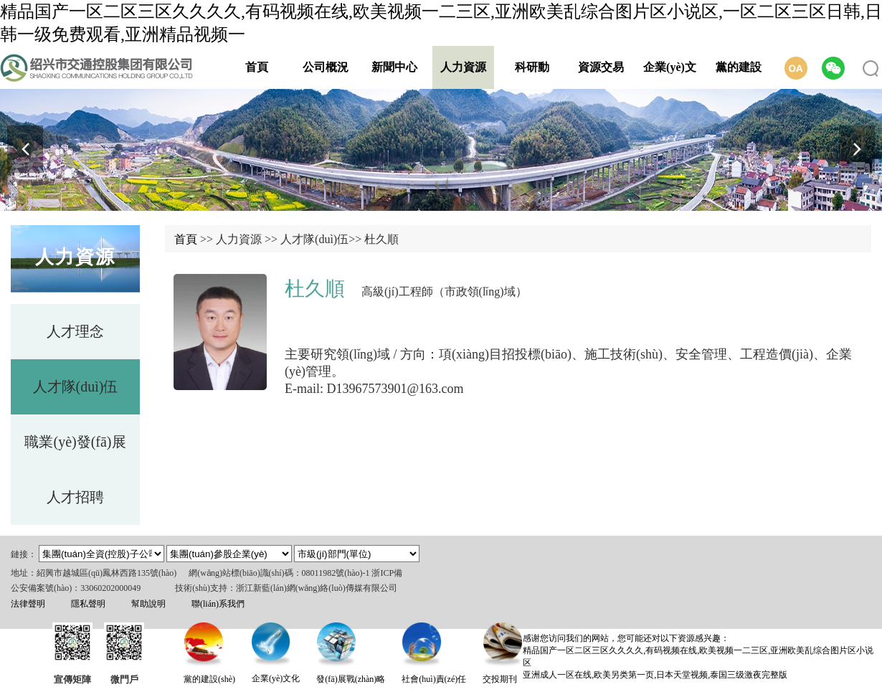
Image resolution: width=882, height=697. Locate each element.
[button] (857, 149)
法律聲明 (28, 604)
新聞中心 (394, 67)
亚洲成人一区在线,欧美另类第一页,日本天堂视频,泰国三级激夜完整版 (655, 675)
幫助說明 (148, 604)
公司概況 (325, 67)
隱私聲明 (88, 604)
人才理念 (75, 331)
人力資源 (463, 67)
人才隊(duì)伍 (75, 386)
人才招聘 (75, 497)
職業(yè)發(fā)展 (74, 442)
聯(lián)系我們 (218, 604)
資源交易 (601, 67)
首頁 (256, 67)
